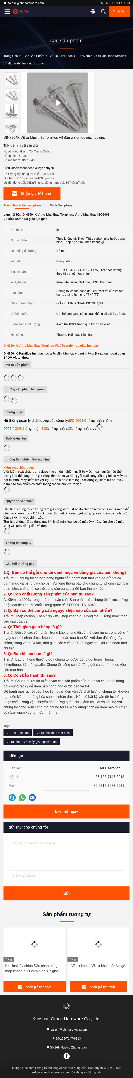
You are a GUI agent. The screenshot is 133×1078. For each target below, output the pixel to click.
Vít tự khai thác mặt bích (53, 733)
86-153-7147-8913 (115, 3)
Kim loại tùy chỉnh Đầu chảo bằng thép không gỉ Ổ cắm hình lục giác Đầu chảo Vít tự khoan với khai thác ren (33, 969)
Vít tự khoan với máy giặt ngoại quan (32, 742)
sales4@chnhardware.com (23, 3)
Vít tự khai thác (61, 56)
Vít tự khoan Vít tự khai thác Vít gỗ (98, 966)
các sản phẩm (34, 56)
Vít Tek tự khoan (18, 733)
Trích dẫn (119, 11)
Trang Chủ (10, 56)
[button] (12, 131)
